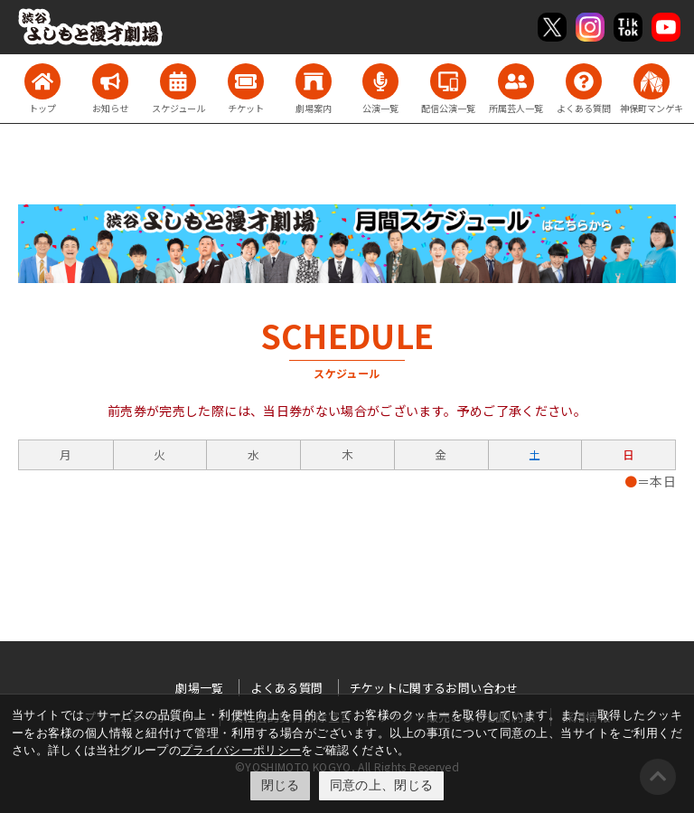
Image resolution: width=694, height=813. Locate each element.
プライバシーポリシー (241, 750)
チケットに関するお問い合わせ (434, 687)
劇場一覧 (199, 687)
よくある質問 (286, 687)
